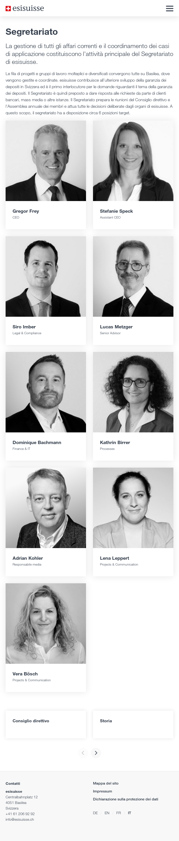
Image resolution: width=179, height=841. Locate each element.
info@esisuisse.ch (20, 819)
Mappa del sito (105, 783)
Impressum (102, 791)
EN (107, 813)
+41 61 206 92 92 (20, 814)
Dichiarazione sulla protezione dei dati (125, 799)
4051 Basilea (16, 802)
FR (118, 813)
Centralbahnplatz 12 (22, 797)
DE (95, 813)
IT (129, 813)
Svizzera (12, 808)
